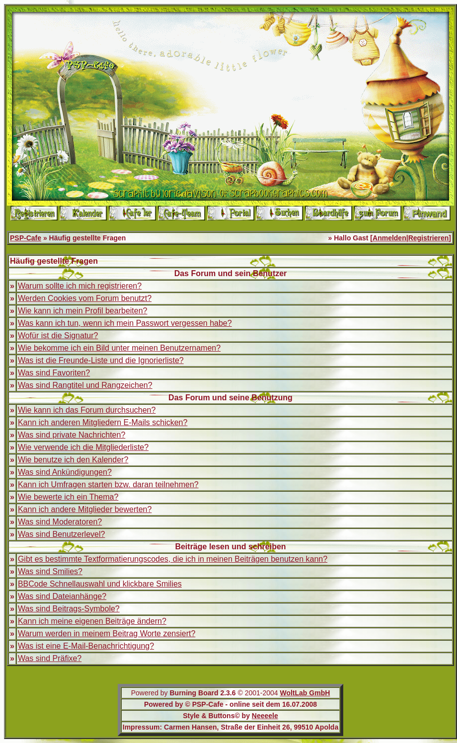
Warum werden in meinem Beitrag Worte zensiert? (106, 633)
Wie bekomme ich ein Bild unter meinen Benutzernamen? (119, 348)
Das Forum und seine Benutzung (230, 397)
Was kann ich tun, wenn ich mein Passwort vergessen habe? (125, 323)
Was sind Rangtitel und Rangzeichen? (85, 385)
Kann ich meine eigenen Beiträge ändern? (92, 621)
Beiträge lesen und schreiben (230, 546)
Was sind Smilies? (50, 571)
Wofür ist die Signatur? (58, 335)
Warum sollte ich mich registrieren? (80, 286)
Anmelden (389, 238)
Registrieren (428, 238)
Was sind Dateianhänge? (62, 596)
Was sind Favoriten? (54, 373)
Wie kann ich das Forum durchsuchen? (86, 410)
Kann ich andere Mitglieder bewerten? (85, 509)
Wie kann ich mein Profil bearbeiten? (83, 310)
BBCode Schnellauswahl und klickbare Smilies (100, 584)
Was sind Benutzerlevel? (61, 534)
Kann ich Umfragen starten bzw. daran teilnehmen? (108, 484)
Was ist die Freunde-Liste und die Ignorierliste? (101, 360)
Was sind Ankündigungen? (65, 472)
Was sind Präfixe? (49, 658)
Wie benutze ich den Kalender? (73, 459)
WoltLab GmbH (305, 693)
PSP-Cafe (25, 238)
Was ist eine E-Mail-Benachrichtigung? (86, 646)
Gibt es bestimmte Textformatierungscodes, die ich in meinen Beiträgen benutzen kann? (172, 559)
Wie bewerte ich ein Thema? (68, 497)
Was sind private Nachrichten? (71, 435)
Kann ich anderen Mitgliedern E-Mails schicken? (103, 422)
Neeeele (265, 716)
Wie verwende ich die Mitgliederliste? (83, 447)
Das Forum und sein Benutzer (230, 273)
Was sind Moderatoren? (60, 522)
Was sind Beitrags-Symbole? (69, 608)
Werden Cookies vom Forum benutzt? (85, 298)
